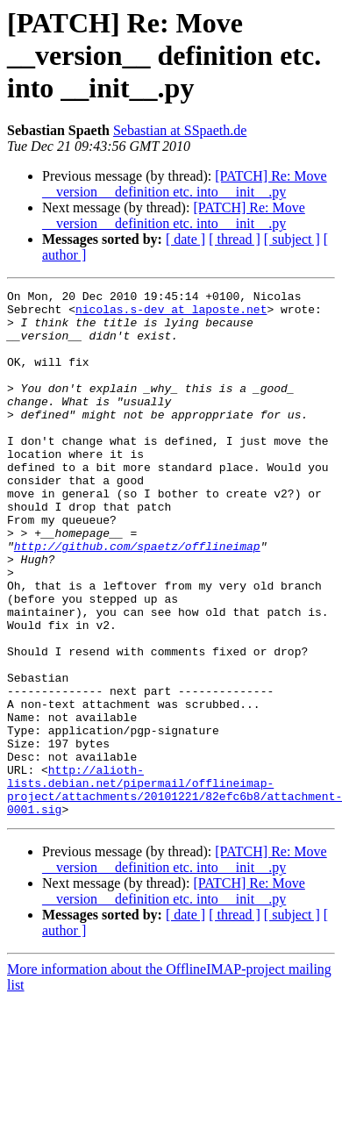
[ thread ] (234, 239)
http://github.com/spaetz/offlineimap (137, 598)
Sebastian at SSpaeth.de (179, 130)
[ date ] (185, 239)
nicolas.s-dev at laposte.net (171, 314)
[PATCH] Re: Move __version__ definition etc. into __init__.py (184, 183)
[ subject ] (292, 239)
